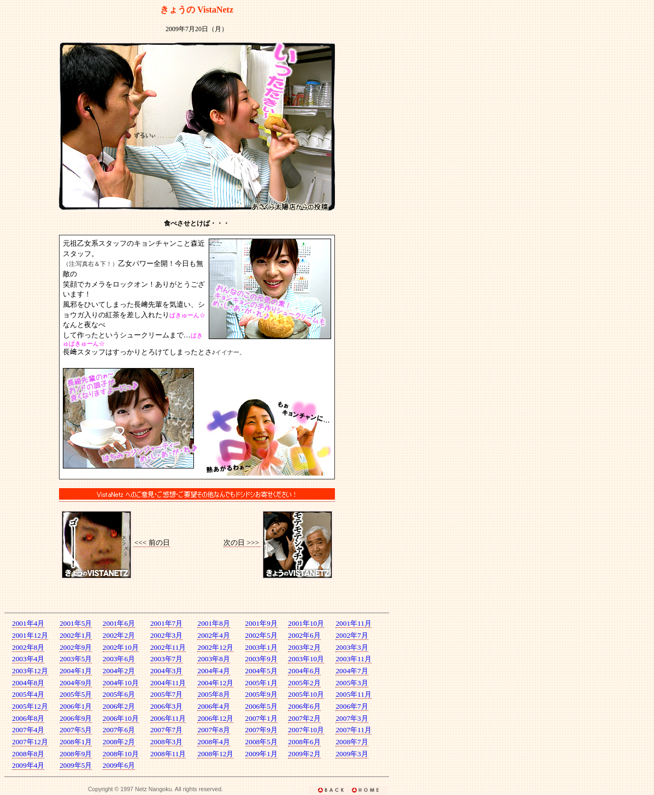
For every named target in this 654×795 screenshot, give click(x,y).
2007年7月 (166, 730)
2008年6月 (304, 742)
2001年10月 (306, 623)
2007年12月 (30, 742)
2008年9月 (76, 754)
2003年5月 (76, 659)
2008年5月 (261, 742)
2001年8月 (213, 623)
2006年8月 (28, 718)
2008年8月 (28, 754)
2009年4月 (28, 765)
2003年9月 (261, 659)
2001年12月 (30, 635)
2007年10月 (306, 730)
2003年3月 (351, 647)
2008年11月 (168, 754)
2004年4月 (213, 671)
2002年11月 (168, 647)
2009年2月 (304, 754)
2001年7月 (166, 623)
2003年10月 (306, 659)
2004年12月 (215, 683)
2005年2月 (304, 683)
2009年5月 (76, 765)
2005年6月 (119, 694)
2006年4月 (213, 706)
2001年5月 (76, 623)
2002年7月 (351, 635)
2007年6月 (119, 730)
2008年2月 (119, 742)
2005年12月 (30, 706)
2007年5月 (76, 730)
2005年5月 (76, 694)
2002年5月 (261, 635)
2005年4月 (28, 694)
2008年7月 (351, 742)
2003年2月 (304, 647)
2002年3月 (166, 635)
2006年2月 (119, 706)
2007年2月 (304, 718)
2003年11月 (353, 659)
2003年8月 (213, 659)
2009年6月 (119, 765)
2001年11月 (353, 623)
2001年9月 (261, 623)
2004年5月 (261, 671)
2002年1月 (76, 635)
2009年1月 (261, 754)
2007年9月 (261, 730)
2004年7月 (351, 671)
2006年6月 (304, 706)
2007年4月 (28, 730)
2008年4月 (213, 742)
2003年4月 (28, 659)
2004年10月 (121, 683)
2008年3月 (166, 742)
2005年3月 (351, 683)
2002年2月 (119, 635)
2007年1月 (261, 718)
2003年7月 (166, 659)
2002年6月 (304, 635)
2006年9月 (76, 718)
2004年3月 (166, 671)
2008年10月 (121, 754)
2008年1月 (76, 742)
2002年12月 (215, 647)
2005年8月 (213, 694)
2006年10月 (121, 718)
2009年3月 (351, 754)
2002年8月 (28, 647)
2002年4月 (213, 635)
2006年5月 (261, 706)
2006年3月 (166, 706)
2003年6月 (119, 659)
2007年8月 (213, 730)
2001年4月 (28, 623)
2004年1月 (76, 671)
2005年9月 (261, 694)
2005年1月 (261, 683)
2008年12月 (215, 754)
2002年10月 (121, 647)
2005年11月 (353, 694)
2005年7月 (166, 694)
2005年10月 (306, 694)
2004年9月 (76, 683)
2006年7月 (351, 706)
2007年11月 (353, 730)
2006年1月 (76, 706)
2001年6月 (119, 623)
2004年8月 (28, 683)
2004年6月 (304, 671)
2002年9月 (76, 647)
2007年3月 (351, 718)
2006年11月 (168, 718)
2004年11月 (168, 683)
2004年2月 (119, 671)
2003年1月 (261, 647)
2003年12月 (30, 671)
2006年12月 (215, 718)
